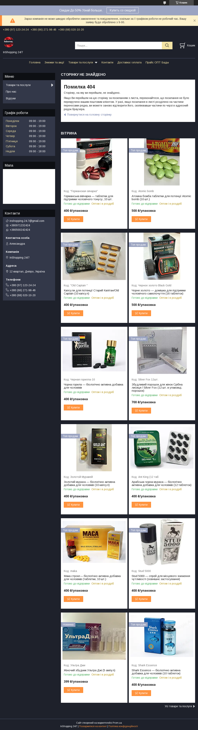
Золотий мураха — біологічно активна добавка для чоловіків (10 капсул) (89, 483)
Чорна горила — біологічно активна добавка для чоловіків (93, 386)
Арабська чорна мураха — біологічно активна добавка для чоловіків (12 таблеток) (161, 483)
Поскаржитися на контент (93, 726)
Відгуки (11, 98)
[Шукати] (167, 45)
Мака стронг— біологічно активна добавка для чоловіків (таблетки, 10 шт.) (92, 577)
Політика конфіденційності (123, 726)
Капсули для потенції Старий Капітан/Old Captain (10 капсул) (91, 292)
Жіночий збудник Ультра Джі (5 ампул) (89, 670)
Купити (75, 219)
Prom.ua (117, 722)
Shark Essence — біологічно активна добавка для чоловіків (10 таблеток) (156, 672)
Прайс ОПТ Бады (157, 62)
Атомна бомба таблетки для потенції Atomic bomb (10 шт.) (161, 198)
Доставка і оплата (129, 62)
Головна (34, 62)
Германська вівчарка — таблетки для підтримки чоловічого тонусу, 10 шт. (88, 198)
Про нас (11, 91)
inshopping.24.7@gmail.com (27, 220)
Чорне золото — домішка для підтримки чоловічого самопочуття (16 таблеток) (159, 292)
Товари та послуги (80, 62)
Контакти (107, 62)
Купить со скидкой (123, 10)
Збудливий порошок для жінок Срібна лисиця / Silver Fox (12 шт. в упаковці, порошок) (157, 387)
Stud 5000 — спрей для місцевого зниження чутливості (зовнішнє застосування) (161, 577)
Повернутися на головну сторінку (89, 114)
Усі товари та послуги (178, 706)
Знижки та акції (54, 62)
